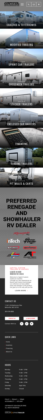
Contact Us (11, 318)
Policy (7, 399)
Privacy (14, 399)
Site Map (20, 401)
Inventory (9, 345)
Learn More (20, 290)
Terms (22, 399)
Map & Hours (30, 318)
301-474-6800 (9, 311)
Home (8, 342)
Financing (9, 348)
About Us (9, 352)
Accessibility (9, 401)
